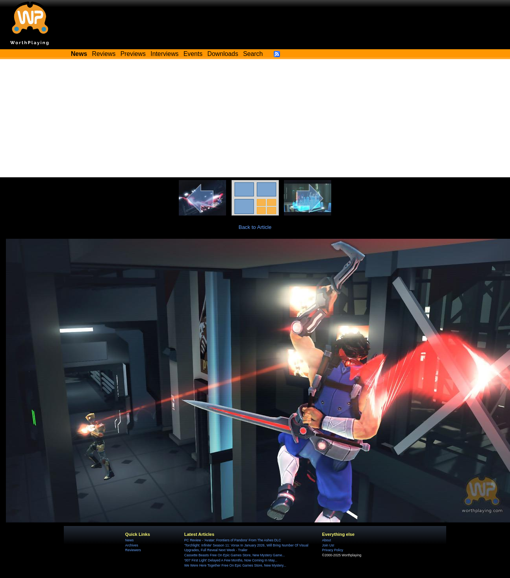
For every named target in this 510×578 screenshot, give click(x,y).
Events (193, 53)
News (129, 540)
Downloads (223, 53)
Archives (131, 545)
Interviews (164, 53)
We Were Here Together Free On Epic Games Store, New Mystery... (235, 565)
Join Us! (328, 545)
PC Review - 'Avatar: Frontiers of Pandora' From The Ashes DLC (232, 540)
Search (253, 53)
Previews (133, 53)
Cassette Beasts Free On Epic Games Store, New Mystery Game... (234, 555)
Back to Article (255, 227)
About (326, 540)
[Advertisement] (255, 118)
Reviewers (133, 550)
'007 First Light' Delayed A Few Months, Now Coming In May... (230, 560)
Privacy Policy (332, 550)
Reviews (104, 53)
